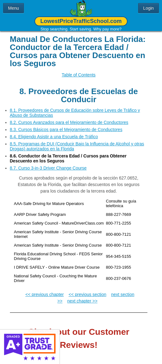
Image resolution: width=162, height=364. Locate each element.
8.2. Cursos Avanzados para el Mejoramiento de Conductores (69, 117)
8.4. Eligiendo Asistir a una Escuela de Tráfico (54, 132)
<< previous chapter (44, 289)
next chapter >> (82, 296)
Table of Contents (79, 74)
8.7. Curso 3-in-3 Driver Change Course (48, 163)
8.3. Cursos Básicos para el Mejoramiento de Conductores (66, 124)
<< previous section (87, 289)
